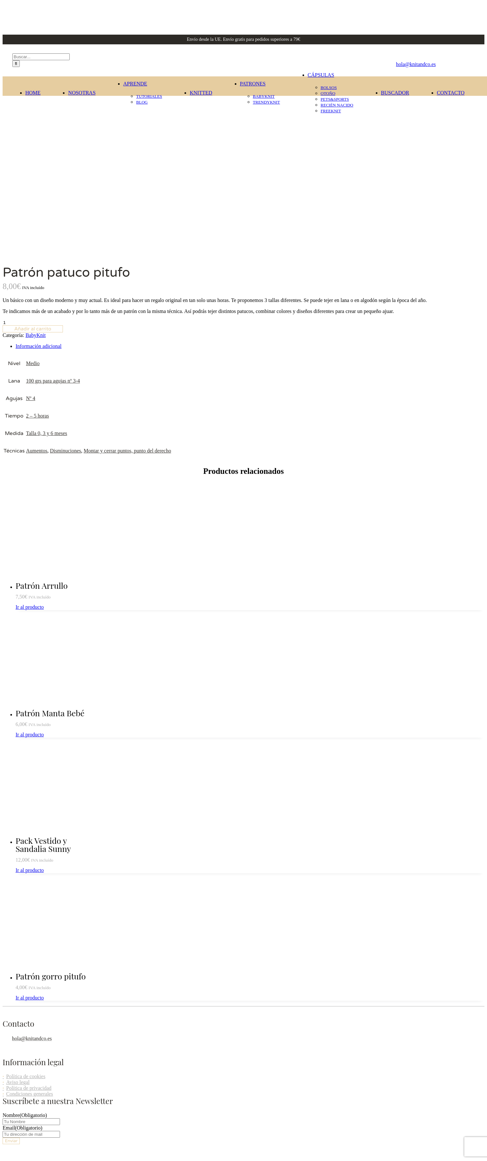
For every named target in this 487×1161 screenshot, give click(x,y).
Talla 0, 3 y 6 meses (46, 268)
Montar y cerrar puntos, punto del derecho (127, 285)
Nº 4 (30, 233)
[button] (34, 1078)
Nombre (25, 950)
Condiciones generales (29, 928)
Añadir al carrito (32, 163)
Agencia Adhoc (468, 1039)
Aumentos (36, 285)
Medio (33, 198)
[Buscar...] (41, 56)
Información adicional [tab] (39, 181)
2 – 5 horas (37, 250)
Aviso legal (18, 917)
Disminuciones (65, 285)
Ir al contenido (18, 1072)
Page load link (17, 1066)
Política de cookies (25, 911)
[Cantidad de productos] (31, 157)
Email (22, 962)
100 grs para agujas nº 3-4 (53, 215)
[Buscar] (16, 63)
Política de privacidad (29, 922)
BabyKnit (36, 170)
